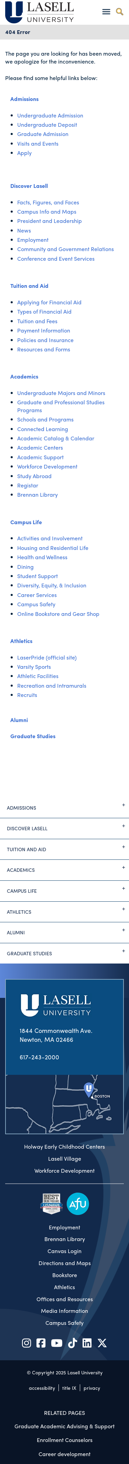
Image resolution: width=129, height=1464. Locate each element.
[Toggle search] (119, 11)
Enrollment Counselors (65, 1440)
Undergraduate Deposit (47, 124)
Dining (25, 567)
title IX (69, 1387)
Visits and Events (37, 143)
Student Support (37, 576)
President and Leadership (49, 221)
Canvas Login (64, 1251)
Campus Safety (36, 604)
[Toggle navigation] (106, 11)
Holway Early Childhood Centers (64, 1146)
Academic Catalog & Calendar (55, 438)
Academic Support (40, 457)
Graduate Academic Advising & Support (64, 1426)
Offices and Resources (64, 1299)
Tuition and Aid (29, 286)
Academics (24, 376)
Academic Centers (40, 447)
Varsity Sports (34, 667)
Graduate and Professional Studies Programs (61, 406)
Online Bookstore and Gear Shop (58, 614)
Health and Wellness (42, 557)
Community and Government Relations (65, 249)
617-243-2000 (39, 1056)
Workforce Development (47, 466)
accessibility (42, 1387)
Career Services (37, 595)
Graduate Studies (32, 736)
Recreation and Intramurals (51, 685)
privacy (92, 1387)
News (24, 230)
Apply (24, 153)
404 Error (17, 32)
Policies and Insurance (45, 340)
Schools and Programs (45, 419)
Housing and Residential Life (52, 548)
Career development (64, 1454)
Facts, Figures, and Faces (48, 202)
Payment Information (43, 330)
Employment (33, 240)
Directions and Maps (65, 1263)
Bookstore (64, 1275)
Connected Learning (42, 429)
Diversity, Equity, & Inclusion (51, 585)
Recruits (27, 695)
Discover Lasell (29, 186)
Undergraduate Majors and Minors (61, 393)
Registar (27, 485)
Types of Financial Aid (44, 311)
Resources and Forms (43, 349)
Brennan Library (37, 494)
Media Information (64, 1311)
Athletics (21, 641)
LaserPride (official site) (47, 657)
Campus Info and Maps (46, 211)
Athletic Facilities (37, 676)
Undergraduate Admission (50, 115)
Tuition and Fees (37, 321)
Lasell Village (64, 1158)
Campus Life (26, 522)
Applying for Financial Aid (49, 302)
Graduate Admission (42, 134)
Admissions (24, 99)
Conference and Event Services (56, 258)
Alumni (19, 720)
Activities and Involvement (50, 538)
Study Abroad (34, 476)
